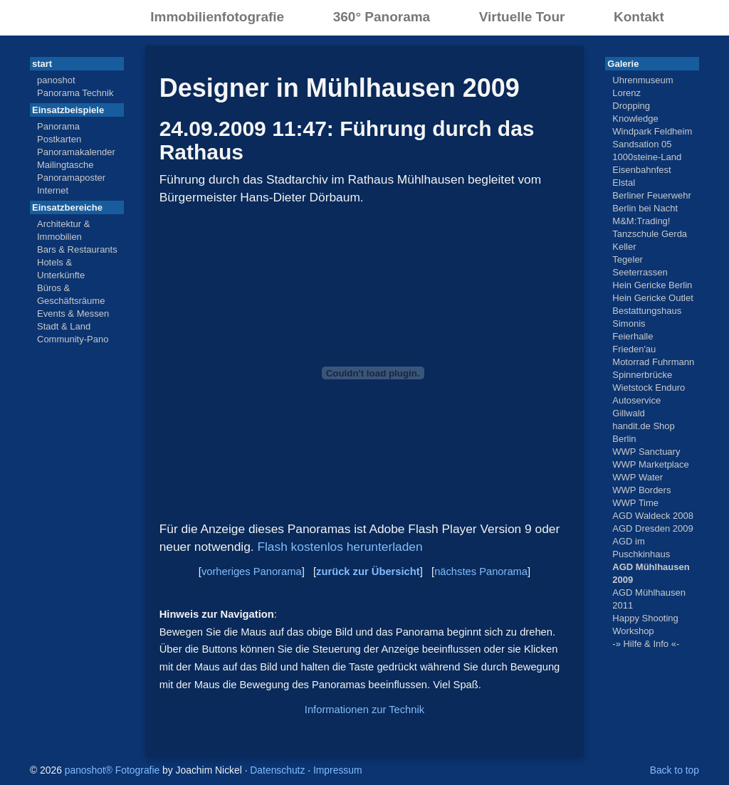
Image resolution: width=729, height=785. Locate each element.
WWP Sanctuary (646, 451)
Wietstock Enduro (648, 387)
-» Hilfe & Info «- (645, 643)
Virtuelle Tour (522, 16)
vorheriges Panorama (251, 571)
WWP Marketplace (650, 464)
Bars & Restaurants (77, 249)
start (42, 63)
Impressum (337, 770)
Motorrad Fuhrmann (653, 362)
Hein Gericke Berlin (652, 285)
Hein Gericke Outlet (652, 298)
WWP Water (637, 477)
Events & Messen (73, 313)
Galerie (623, 63)
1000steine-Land (646, 157)
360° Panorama (381, 16)
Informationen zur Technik (364, 709)
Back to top (674, 770)
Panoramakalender (76, 152)
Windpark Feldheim (652, 131)
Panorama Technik (75, 93)
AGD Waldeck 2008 (652, 515)
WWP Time (635, 502)
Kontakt (639, 16)
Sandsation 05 (641, 144)
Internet (52, 190)
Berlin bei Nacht (645, 208)
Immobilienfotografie (217, 16)
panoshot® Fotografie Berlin (62, 16)
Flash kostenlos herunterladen (339, 546)
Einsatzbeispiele (68, 110)
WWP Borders (641, 490)
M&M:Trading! (641, 221)
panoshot (56, 80)
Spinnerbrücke (642, 374)
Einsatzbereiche (67, 207)
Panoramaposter (71, 177)
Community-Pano (72, 339)
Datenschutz (277, 770)
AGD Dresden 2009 (652, 528)
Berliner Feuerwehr (651, 195)
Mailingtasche (65, 164)
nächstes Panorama (481, 571)
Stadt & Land (63, 326)
